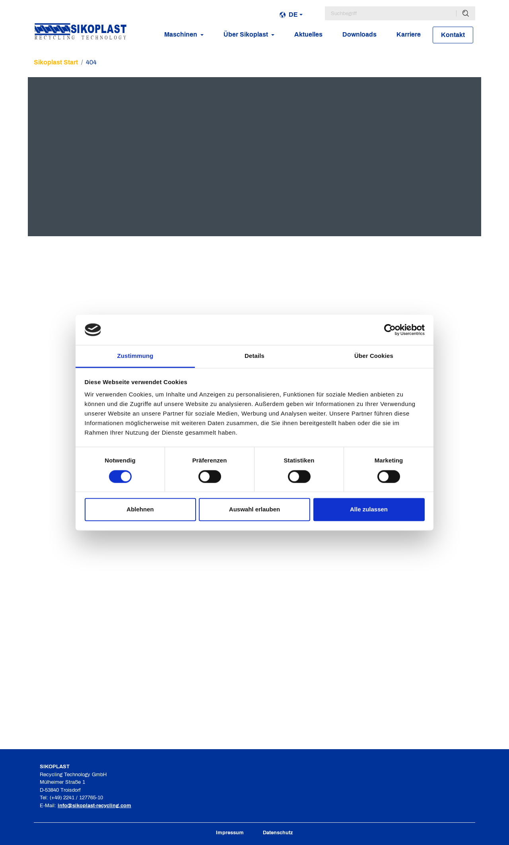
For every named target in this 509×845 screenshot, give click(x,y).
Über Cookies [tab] (373, 356)
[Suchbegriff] (390, 13)
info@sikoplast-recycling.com (94, 805)
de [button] (289, 14)
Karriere (408, 34)
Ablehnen (139, 509)
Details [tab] (254, 356)
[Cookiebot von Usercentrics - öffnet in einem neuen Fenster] (390, 330)
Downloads (359, 34)
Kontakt (453, 34)
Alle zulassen (369, 509)
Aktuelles (308, 34)
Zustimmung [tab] (135, 356)
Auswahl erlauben (254, 509)
